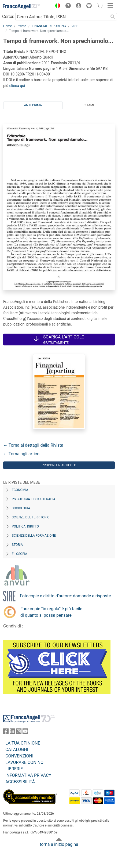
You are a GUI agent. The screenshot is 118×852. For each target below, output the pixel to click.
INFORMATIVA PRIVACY (28, 775)
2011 (75, 26)
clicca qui (17, 86)
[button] (56, 6)
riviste (21, 26)
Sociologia (21, 508)
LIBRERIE (14, 768)
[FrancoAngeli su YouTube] (25, 732)
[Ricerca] (112, 16)
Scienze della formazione (34, 535)
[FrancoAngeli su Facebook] (6, 732)
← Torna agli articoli (22, 453)
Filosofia (19, 554)
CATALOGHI (16, 749)
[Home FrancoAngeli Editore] (21, 6)
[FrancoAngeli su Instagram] (18, 732)
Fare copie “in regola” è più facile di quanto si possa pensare (51, 612)
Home (7, 26)
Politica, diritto (25, 526)
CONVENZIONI (19, 756)
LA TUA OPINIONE (22, 743)
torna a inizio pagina (59, 844)
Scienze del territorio (31, 517)
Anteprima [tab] (33, 105)
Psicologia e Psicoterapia (33, 499)
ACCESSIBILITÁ (20, 781)
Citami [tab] (88, 105)
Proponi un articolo (59, 465)
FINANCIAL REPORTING (49, 26)
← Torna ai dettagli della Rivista (33, 445)
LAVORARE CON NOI (25, 762)
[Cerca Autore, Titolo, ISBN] (61, 16)
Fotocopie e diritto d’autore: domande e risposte (65, 595)
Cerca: (8, 16)
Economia (20, 490)
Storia (17, 545)
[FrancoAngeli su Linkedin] (12, 732)
